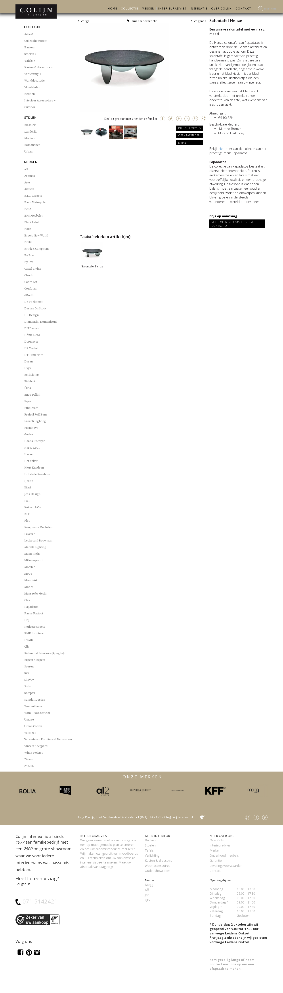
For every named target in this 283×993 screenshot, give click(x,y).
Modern (29, 138)
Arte (27, 182)
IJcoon (28, 480)
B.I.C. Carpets (33, 195)
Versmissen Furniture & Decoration (48, 739)
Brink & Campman (36, 248)
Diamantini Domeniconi (40, 321)
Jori (26, 500)
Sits (26, 673)
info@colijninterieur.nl (178, 817)
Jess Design (32, 494)
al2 (26, 169)
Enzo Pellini (32, 394)
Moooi (28, 587)
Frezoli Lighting (35, 421)
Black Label (31, 222)
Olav (27, 600)
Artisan (29, 189)
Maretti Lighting (35, 547)
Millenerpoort (33, 560)
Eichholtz (30, 381)
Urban (28, 151)
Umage (29, 719)
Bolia (27, 229)
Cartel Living (32, 268)
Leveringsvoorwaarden (226, 865)
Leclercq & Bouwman (38, 540)
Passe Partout (33, 613)
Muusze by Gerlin (35, 593)
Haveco (29, 454)
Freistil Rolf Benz (35, 414)
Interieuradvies (172, 8)
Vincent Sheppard (36, 746)
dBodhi (29, 295)
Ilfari (27, 487)
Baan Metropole (35, 202)
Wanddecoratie (34, 80)
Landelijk (30, 131)
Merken (148, 8)
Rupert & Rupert (34, 659)
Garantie (216, 860)
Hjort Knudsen (34, 467)
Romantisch (32, 145)
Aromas (29, 175)
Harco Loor (32, 447)
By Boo (29, 255)
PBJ (26, 620)
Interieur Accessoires (39, 100)
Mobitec (29, 567)
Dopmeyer (31, 341)
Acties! (28, 34)
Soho (27, 686)
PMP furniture (34, 633)
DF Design (31, 315)
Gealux (28, 434)
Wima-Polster (33, 752)
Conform (30, 288)
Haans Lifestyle (34, 441)
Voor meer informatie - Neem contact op (232, 224)
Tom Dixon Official (37, 713)
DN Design (31, 328)
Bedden (29, 93)
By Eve (28, 262)
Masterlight (32, 553)
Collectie (129, 8)
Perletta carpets (34, 626)
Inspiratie (198, 8)
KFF (27, 514)
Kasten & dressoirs (37, 67)
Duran (28, 361)
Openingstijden (189, 135)
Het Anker (31, 461)
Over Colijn (221, 8)
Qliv (26, 646)
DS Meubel (31, 348)
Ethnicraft (31, 408)
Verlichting (31, 74)
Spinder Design (34, 699)
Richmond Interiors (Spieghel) (44, 653)
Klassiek (30, 125)
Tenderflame (33, 706)
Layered (29, 534)
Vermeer (30, 732)
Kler (27, 520)
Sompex (29, 693)
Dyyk (27, 368)
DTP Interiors (33, 354)
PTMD (28, 640)
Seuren (29, 666)
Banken (29, 47)
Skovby (29, 679)
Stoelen (29, 54)
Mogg (28, 573)
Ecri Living (31, 374)
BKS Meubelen (33, 215)
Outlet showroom (35, 40)
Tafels (28, 60)
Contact (243, 8)
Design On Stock (35, 308)
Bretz (28, 242)
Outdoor (29, 107)
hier (221, 149)
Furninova (31, 427)
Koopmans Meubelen (38, 527)
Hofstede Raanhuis (37, 474)
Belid (27, 209)
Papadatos (31, 606)
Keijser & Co (32, 507)
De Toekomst (33, 301)
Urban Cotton (33, 726)
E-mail (182, 143)
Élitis (27, 388)
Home (112, 8)
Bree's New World (36, 235)
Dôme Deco (32, 335)
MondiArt (30, 580)
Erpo (27, 401)
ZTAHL (29, 766)
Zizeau (28, 759)
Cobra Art (30, 282)
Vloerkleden (32, 87)
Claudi (28, 275)
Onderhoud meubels (224, 855)
